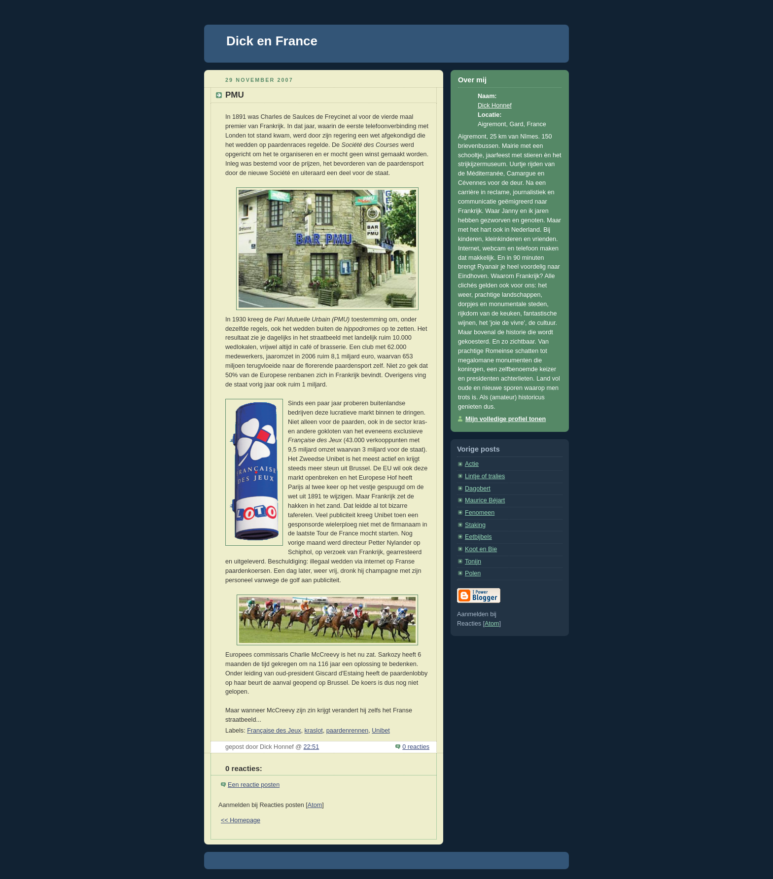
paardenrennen (347, 730)
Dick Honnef (495, 105)
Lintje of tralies (485, 476)
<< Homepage (240, 820)
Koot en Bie (481, 549)
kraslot (314, 730)
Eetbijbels (478, 536)
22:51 (311, 746)
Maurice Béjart (485, 500)
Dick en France (271, 41)
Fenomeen (479, 512)
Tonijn (473, 561)
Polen (473, 573)
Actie (472, 463)
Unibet (380, 730)
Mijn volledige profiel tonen (505, 419)
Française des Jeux (274, 730)
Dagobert (478, 488)
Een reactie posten (254, 784)
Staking (475, 525)
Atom (315, 805)
